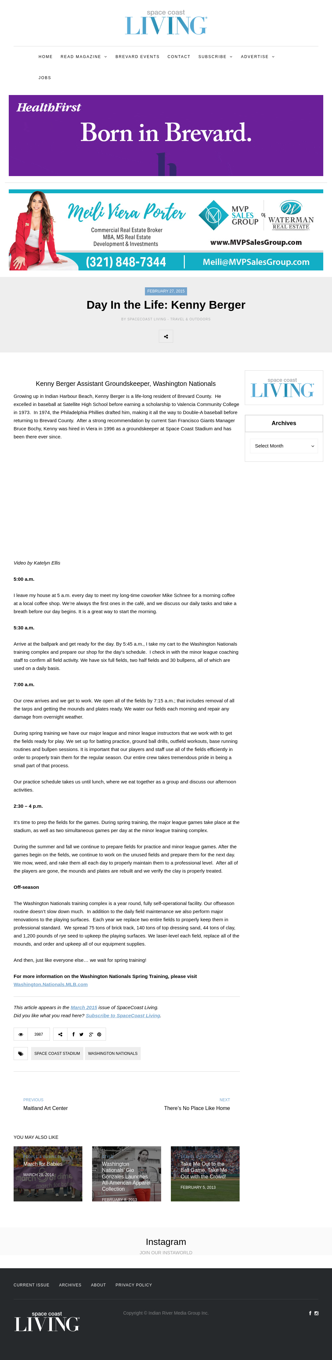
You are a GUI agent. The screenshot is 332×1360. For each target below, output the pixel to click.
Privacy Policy (134, 1285)
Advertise (255, 56)
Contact (179, 56)
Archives (70, 1285)
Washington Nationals (112, 1053)
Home (46, 56)
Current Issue (32, 1285)
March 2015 (84, 1007)
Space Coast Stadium (57, 1053)
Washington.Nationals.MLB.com (51, 984)
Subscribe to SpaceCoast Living (123, 1015)
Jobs (45, 78)
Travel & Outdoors (190, 319)
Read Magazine (81, 56)
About (98, 1285)
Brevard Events (137, 56)
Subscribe (212, 56)
